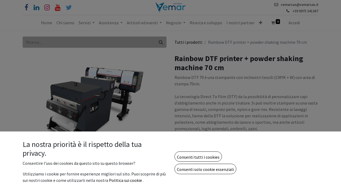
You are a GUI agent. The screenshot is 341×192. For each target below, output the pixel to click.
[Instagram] (47, 7)
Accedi (294, 22)
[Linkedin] (36, 7)
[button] (261, 22)
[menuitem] (46, 22)
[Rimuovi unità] (181, 157)
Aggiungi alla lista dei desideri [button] (205, 172)
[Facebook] (26, 7)
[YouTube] (58, 7)
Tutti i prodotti (188, 42)
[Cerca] (161, 42)
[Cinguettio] (69, 7)
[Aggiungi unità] (207, 157)
